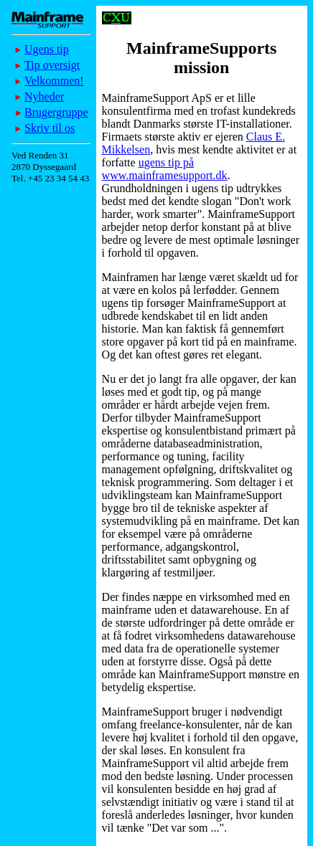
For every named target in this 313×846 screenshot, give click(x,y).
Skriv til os (49, 128)
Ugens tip (46, 49)
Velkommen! (54, 81)
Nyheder (44, 96)
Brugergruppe (56, 112)
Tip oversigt (52, 65)
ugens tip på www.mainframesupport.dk (165, 168)
